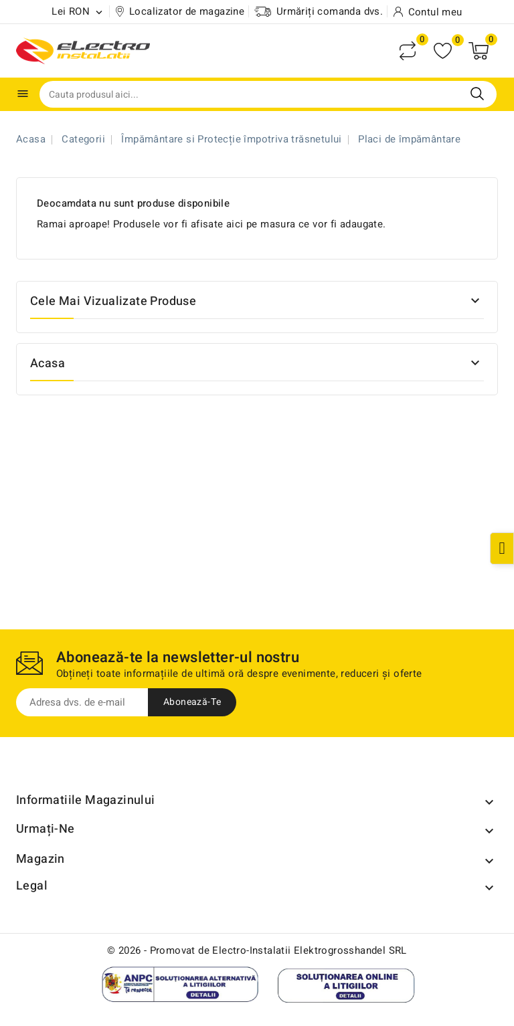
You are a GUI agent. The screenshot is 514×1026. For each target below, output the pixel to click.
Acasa (47, 363)
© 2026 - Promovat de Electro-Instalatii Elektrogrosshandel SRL (257, 950)
